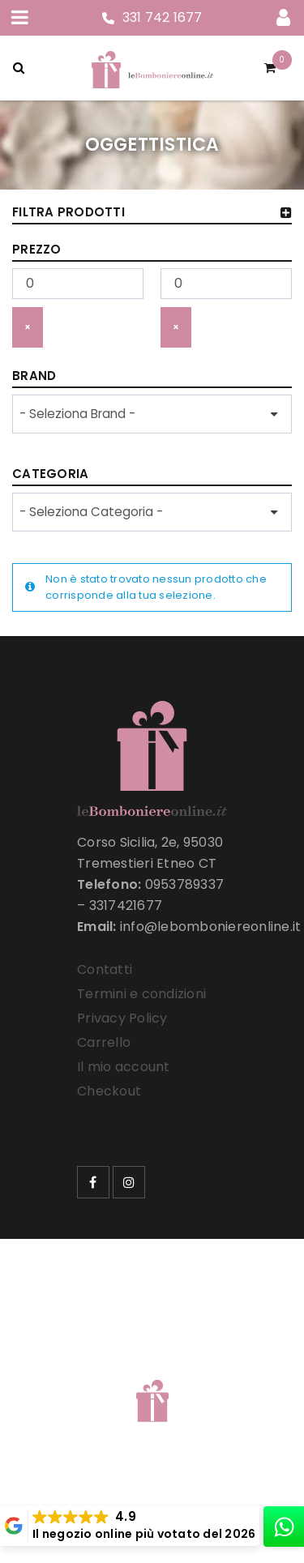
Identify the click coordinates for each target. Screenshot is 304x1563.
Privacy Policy (122, 1018)
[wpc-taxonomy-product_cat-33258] (152, 512)
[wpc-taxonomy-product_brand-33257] (152, 414)
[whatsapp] (283, 1526)
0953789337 (185, 884)
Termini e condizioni (141, 993)
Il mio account (123, 1066)
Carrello (104, 1042)
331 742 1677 (162, 17)
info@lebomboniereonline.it (211, 926)
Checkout (109, 1091)
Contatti (104, 969)
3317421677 (126, 905)
